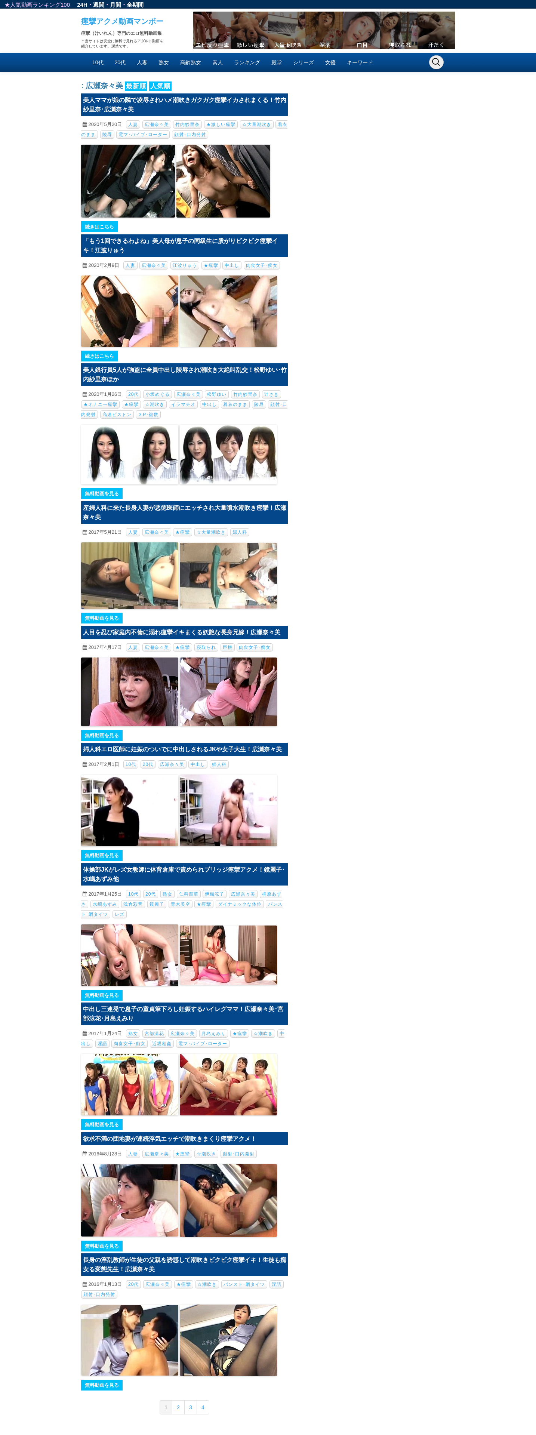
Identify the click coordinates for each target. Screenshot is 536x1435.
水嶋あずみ (105, 904)
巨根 (227, 647)
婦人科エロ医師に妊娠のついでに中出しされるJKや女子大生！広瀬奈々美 (182, 749)
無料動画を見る (102, 493)
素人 (217, 62)
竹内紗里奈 (187, 124)
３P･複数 (148, 414)
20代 (120, 62)
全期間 (135, 4)
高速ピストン (117, 414)
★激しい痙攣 (220, 124)
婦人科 (239, 532)
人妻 (142, 62)
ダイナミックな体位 (240, 904)
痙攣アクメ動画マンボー (122, 21)
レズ (119, 914)
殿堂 (276, 62)
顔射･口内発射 (190, 134)
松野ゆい (217, 394)
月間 (115, 4)
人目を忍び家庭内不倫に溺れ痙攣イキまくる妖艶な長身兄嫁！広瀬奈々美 (181, 632)
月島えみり (213, 1033)
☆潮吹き (154, 404)
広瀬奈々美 (157, 124)
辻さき (271, 394)
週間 (98, 4)
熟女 (163, 62)
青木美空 (180, 904)
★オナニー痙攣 (100, 404)
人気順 (160, 86)
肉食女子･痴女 (262, 265)
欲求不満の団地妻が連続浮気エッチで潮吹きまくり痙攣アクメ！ (169, 1139)
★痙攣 (211, 265)
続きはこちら (99, 227)
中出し (232, 265)
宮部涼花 (154, 1033)
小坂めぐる (157, 394)
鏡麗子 (157, 904)
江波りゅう (185, 265)
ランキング (247, 62)
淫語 (102, 1043)
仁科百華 (188, 894)
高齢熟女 (190, 62)
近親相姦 (162, 1043)
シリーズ (303, 62)
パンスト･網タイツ (244, 1284)
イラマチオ (183, 404)
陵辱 (107, 134)
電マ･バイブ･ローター (142, 134)
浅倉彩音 (133, 904)
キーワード (360, 62)
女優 (330, 62)
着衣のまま (235, 404)
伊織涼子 (214, 894)
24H (82, 4)
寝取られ (206, 647)
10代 (98, 62)
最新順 (136, 86)
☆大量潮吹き (256, 124)
